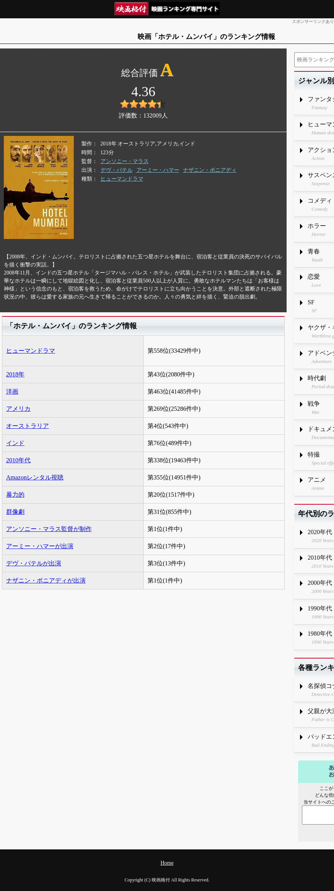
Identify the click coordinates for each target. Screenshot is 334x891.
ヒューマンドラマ (122, 179)
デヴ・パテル (117, 170)
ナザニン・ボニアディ (210, 170)
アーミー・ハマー (157, 170)
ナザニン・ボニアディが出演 (46, 580)
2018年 (15, 374)
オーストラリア (27, 426)
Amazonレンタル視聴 (34, 477)
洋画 (12, 391)
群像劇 (15, 511)
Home (167, 863)
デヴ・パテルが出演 (33, 563)
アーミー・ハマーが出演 (39, 546)
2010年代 (18, 460)
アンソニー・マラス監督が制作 (49, 529)
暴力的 (15, 494)
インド (15, 443)
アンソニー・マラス (125, 161)
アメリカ (18, 408)
